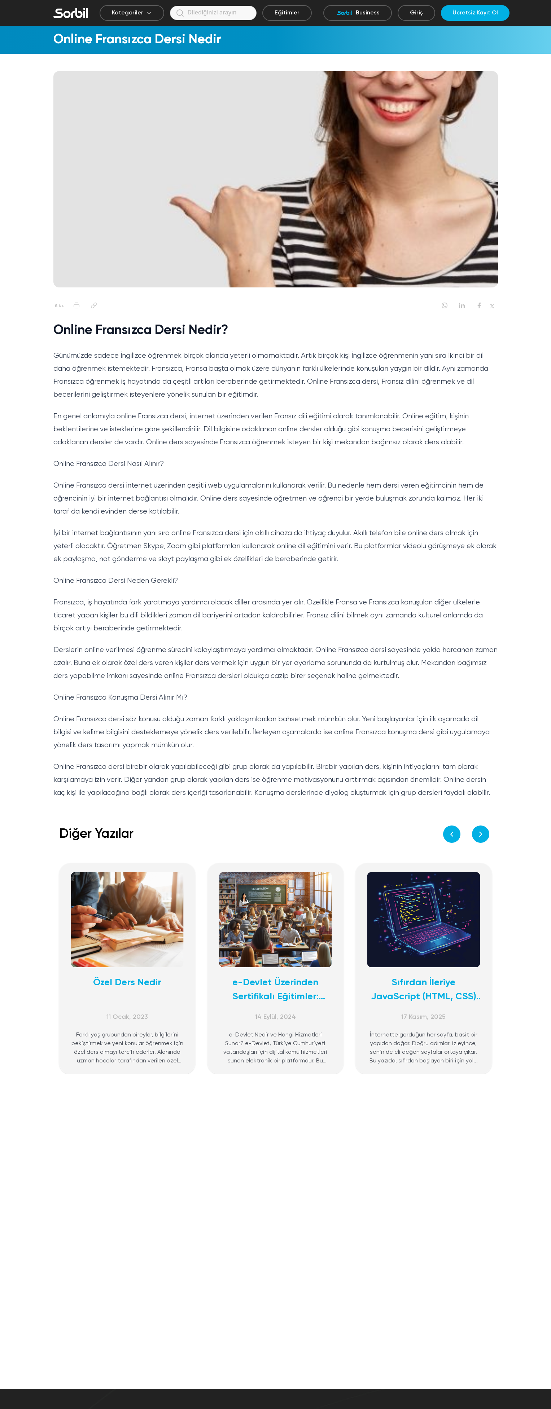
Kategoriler (132, 13)
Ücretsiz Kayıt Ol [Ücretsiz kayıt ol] (475, 13)
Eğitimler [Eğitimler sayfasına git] (287, 13)
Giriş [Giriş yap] (416, 13)
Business (358, 13)
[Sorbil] (70, 13)
